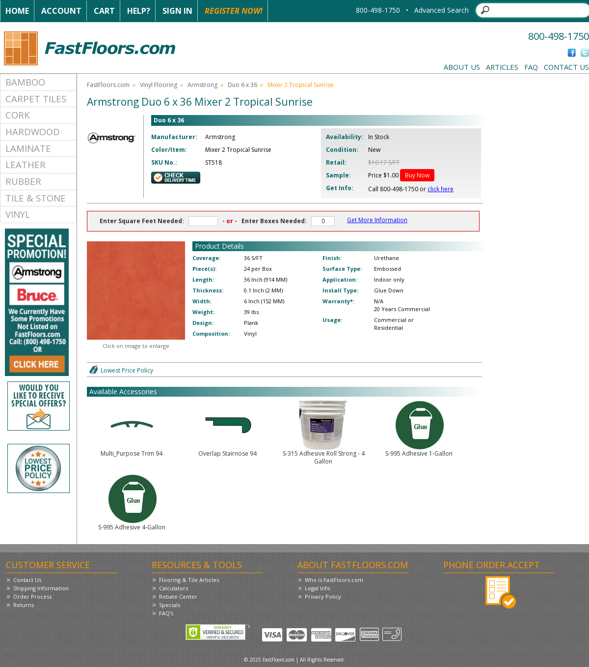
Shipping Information (41, 588)
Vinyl (17, 214)
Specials (169, 605)
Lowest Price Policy (127, 370)
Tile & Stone (35, 198)
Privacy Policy (323, 596)
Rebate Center (178, 596)
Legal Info (317, 588)
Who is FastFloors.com (334, 579)
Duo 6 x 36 (242, 85)
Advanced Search (441, 10)
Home (17, 10)
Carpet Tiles (35, 98)
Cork (17, 115)
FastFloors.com (108, 85)
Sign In (177, 10)
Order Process (32, 596)
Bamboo (25, 82)
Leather (25, 164)
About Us (462, 67)
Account (61, 10)
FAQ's (166, 613)
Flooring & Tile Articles (189, 579)
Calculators (173, 588)
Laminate (28, 148)
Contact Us (566, 67)
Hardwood (32, 131)
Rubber (23, 181)
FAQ (531, 67)
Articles (502, 67)
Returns (23, 605)
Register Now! (234, 10)
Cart (104, 10)
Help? (138, 10)
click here (441, 189)
